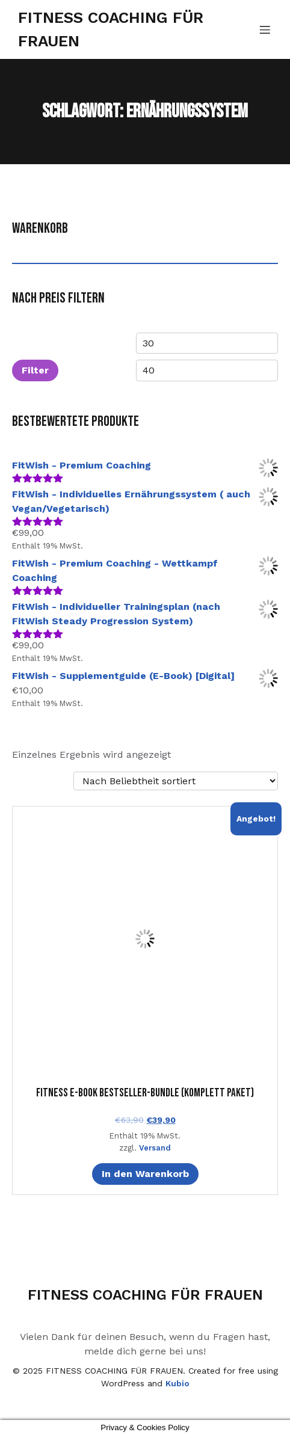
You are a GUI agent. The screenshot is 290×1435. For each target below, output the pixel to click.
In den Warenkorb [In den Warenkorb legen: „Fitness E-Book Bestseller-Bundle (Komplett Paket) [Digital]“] (145, 1173)
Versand (155, 1147)
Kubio (177, 1383)
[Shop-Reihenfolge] (175, 781)
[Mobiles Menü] (265, 29)
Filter (35, 370)
